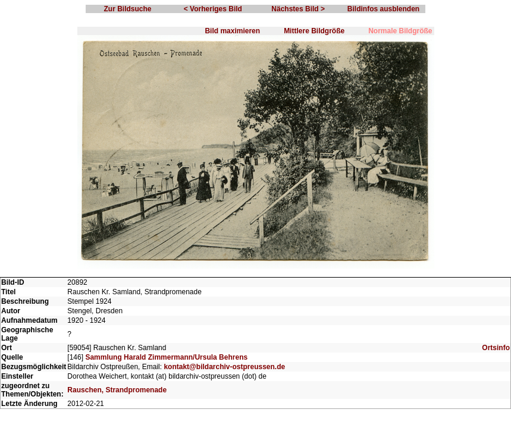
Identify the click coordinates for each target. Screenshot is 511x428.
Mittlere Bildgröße (314, 31)
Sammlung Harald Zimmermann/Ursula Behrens (166, 357)
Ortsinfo (496, 348)
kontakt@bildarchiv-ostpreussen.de (224, 367)
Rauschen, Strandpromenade (117, 390)
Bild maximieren (232, 31)
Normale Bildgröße (400, 31)
